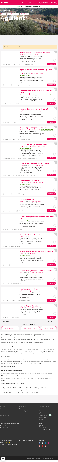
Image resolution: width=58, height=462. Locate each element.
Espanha (3, 13)
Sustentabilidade (4, 413)
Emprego (41, 419)
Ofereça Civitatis (4, 415)
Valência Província (24, 13)
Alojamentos (42, 417)
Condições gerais (30, 458)
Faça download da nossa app (9, 423)
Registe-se (53, 2)
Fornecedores (42, 408)
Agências (41, 413)
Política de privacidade (46, 458)
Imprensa (2, 411)
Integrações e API (43, 415)
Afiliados (41, 411)
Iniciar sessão (44, 2)
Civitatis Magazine (24, 411)
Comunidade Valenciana (12, 13)
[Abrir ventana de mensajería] (3, 459)
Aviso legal (37, 458)
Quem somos (3, 408)
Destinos (21, 408)
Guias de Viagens (24, 413)
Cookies (54, 458)
